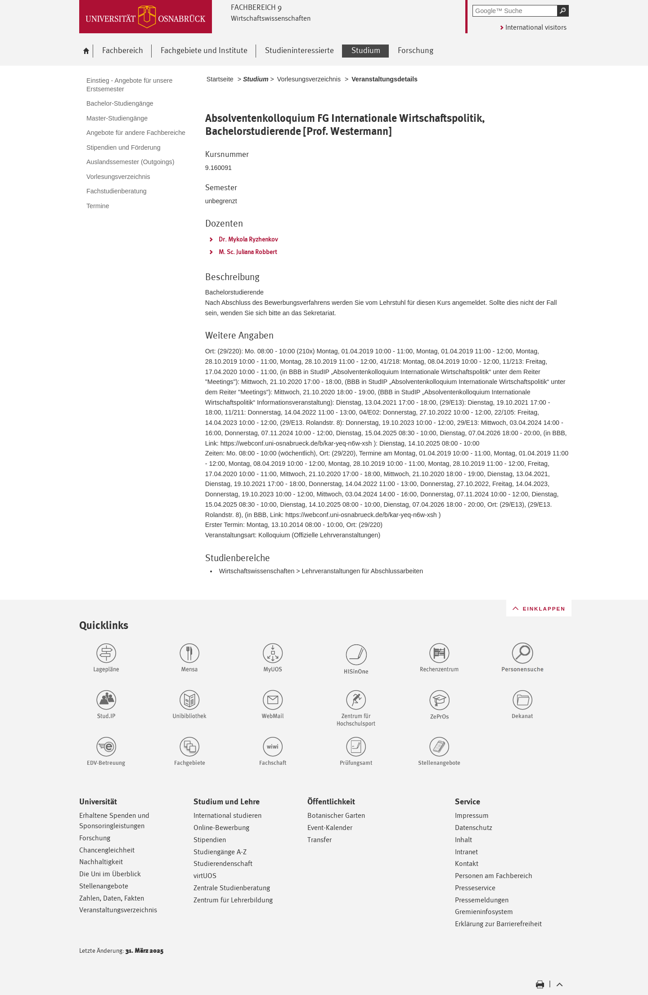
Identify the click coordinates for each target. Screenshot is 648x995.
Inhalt (463, 839)
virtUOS (205, 875)
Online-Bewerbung (221, 827)
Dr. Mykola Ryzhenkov (248, 239)
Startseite (220, 79)
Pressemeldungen (481, 900)
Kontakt (466, 863)
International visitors (536, 27)
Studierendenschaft (223, 863)
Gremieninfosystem (484, 911)
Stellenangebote (103, 886)
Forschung (94, 838)
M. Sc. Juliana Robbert (248, 251)
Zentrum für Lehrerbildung (233, 900)
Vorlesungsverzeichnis (309, 79)
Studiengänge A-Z (220, 852)
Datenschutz (473, 827)
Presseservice (475, 887)
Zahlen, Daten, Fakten (111, 898)
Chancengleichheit (107, 850)
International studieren (227, 815)
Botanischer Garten (336, 815)
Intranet (466, 852)
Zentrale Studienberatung (232, 887)
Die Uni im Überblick (110, 874)
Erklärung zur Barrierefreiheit (498, 923)
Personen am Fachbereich (493, 875)
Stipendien (210, 839)
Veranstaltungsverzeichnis (118, 910)
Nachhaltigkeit (101, 861)
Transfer (319, 839)
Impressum (472, 815)
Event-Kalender (329, 827)
